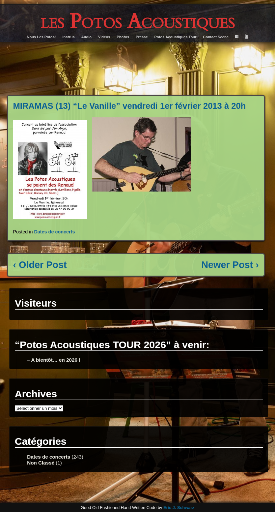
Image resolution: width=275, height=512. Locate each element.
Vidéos (104, 37)
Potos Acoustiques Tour (175, 37)
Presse (142, 37)
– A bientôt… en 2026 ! (53, 360)
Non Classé (40, 463)
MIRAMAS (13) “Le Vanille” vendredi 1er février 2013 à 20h (129, 105)
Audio (86, 37)
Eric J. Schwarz (178, 507)
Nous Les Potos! (41, 37)
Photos (123, 37)
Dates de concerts (54, 231)
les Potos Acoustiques (138, 21)
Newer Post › (230, 264)
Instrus (68, 37)
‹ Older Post (40, 264)
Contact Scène (216, 37)
